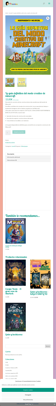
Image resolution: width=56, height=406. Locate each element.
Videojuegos (24, 146)
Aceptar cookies (28, 390)
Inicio (6, 13)
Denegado (28, 395)
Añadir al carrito (19, 132)
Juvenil (10, 13)
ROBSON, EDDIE (10, 142)
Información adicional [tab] (13, 157)
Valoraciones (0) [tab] (12, 160)
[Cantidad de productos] (8, 132)
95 (6, 365)
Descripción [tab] (10, 154)
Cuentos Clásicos (10, 367)
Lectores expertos (10, 373)
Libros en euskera (10, 376)
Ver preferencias (28, 399)
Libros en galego (9, 378)
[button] (47, 18)
